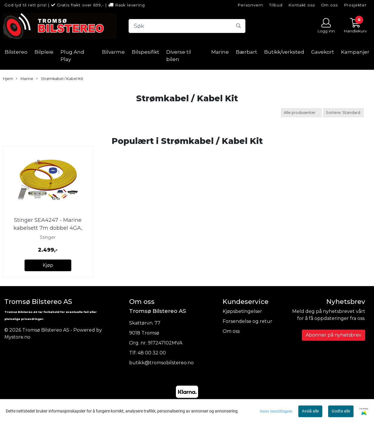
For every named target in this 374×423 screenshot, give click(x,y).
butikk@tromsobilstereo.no (161, 362)
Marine (220, 52)
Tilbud (275, 5)
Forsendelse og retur (247, 321)
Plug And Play (72, 55)
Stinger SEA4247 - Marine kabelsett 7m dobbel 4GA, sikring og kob (47, 228)
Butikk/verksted (284, 52)
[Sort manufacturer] (301, 112)
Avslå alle (310, 411)
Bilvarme (113, 52)
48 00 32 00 (152, 353)
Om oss (329, 5)
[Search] (187, 26)
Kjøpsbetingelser (242, 311)
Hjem (8, 78)
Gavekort (322, 52)
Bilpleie (43, 52)
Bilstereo (16, 52)
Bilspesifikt (145, 52)
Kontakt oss (301, 5)
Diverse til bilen (178, 55)
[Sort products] (343, 112)
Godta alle (341, 411)
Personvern (250, 5)
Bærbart (246, 52)
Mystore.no (17, 337)
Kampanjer (355, 52)
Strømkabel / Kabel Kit (59, 78)
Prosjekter (355, 5)
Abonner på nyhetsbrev (333, 335)
